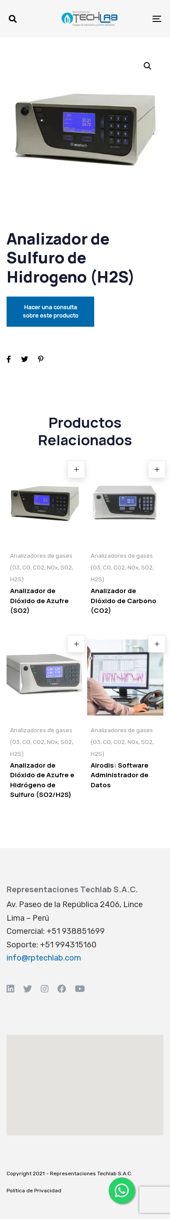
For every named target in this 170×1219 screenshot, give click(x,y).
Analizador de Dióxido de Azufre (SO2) (39, 600)
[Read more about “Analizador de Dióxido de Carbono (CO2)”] (157, 469)
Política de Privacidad (34, 1191)
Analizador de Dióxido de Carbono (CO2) (123, 600)
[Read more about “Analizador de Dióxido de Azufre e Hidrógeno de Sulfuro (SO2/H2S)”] (76, 644)
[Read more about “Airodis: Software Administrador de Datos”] (157, 644)
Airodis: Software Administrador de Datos (120, 775)
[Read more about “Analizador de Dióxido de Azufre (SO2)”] (76, 469)
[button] (13, 19)
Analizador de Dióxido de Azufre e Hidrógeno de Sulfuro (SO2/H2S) (42, 780)
